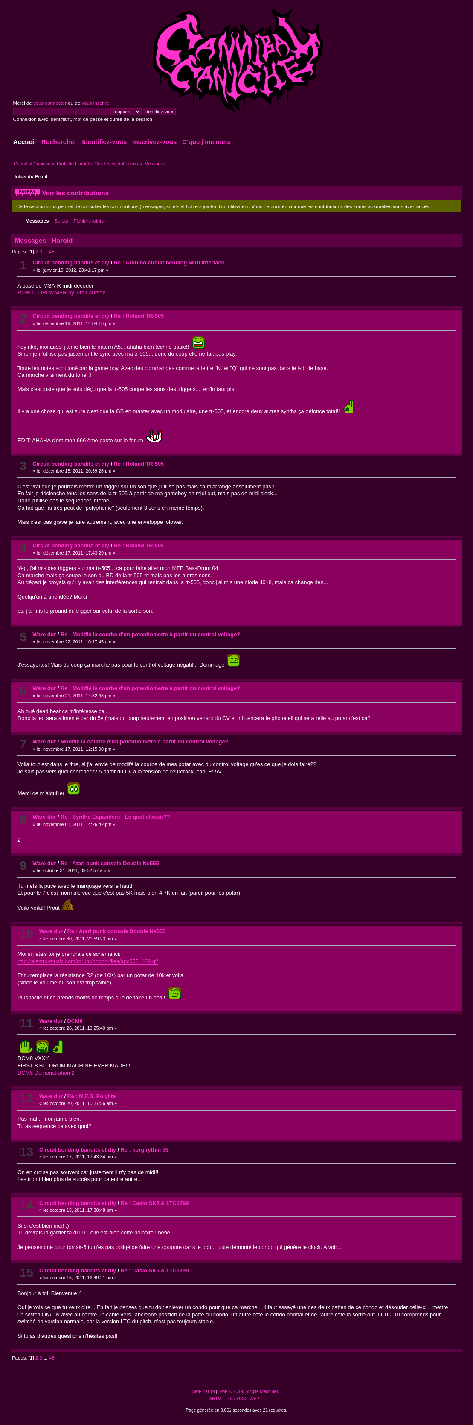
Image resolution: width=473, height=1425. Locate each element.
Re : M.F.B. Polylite (91, 1096)
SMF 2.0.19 (203, 1391)
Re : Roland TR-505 (139, 316)
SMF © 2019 (230, 1391)
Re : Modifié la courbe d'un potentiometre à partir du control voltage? (150, 634)
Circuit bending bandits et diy (70, 262)
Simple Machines (262, 1391)
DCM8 (75, 1021)
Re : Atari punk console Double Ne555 (110, 863)
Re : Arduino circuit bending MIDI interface (169, 262)
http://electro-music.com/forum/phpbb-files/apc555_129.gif (87, 961)
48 (52, 251)
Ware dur (44, 634)
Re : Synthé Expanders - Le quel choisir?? (115, 817)
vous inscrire (95, 103)
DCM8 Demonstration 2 (46, 1072)
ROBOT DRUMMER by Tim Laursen (61, 292)
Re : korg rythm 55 (144, 1149)
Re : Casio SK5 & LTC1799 (155, 1203)
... (46, 251)
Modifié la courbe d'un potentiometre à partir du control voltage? (144, 741)
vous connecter (50, 103)
